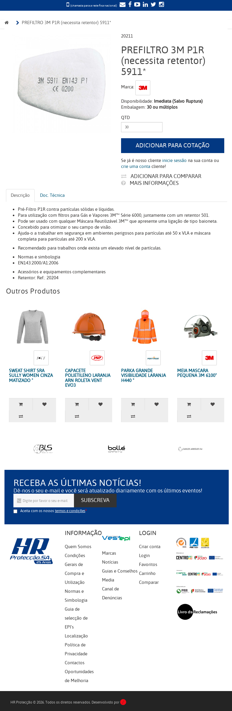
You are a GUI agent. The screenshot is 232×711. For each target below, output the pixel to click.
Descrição (20, 195)
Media (108, 580)
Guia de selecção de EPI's (76, 618)
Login (144, 555)
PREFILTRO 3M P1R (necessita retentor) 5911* (66, 23)
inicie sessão (174, 160)
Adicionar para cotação (173, 145)
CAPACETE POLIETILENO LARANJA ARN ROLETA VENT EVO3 (87, 378)
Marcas (109, 553)
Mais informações (150, 183)
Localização (76, 636)
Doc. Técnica (52, 195)
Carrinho (147, 573)
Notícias (110, 562)
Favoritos (148, 564)
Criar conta (149, 546)
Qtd (125, 118)
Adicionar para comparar (161, 176)
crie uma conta (135, 166)
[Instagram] (160, 5)
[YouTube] (136, 5)
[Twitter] (152, 5)
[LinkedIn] (144, 5)
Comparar (149, 582)
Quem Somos (78, 546)
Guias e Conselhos (119, 571)
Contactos (74, 662)
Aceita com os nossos (52, 511)
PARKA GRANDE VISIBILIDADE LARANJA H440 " (143, 375)
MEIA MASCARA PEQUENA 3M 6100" (197, 373)
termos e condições (70, 511)
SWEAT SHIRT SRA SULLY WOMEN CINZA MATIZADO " (31, 375)
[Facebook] (129, 5)
